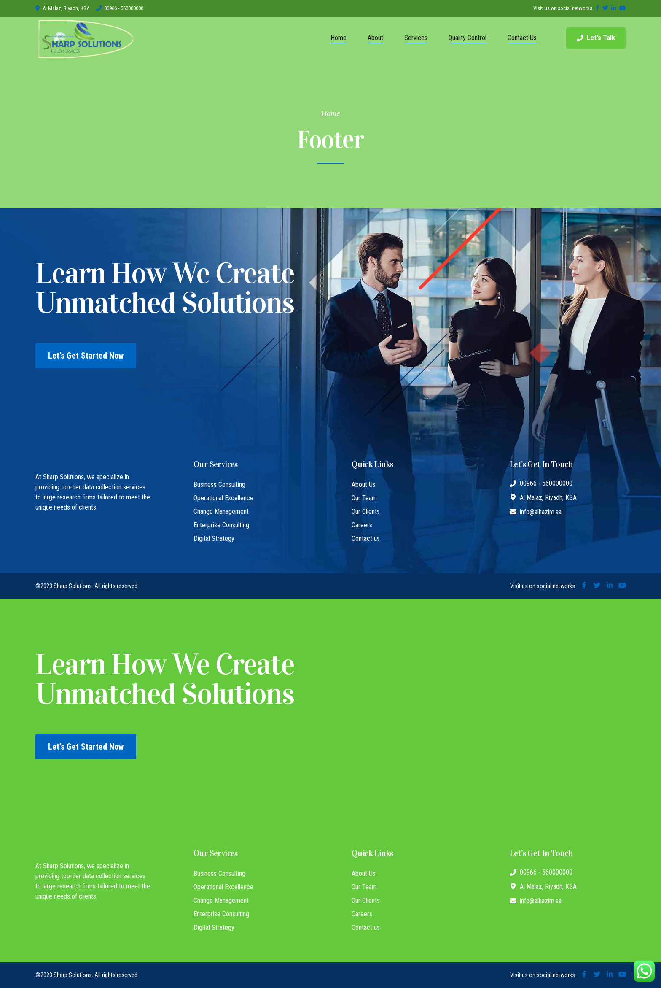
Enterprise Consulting (221, 525)
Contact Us (522, 38)
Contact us (366, 538)
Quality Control (467, 38)
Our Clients (366, 511)
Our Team (364, 498)
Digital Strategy (213, 538)
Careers (362, 525)
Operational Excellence (223, 498)
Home (338, 38)
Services (415, 38)
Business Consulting (219, 485)
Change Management (221, 511)
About (375, 38)
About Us (364, 485)
